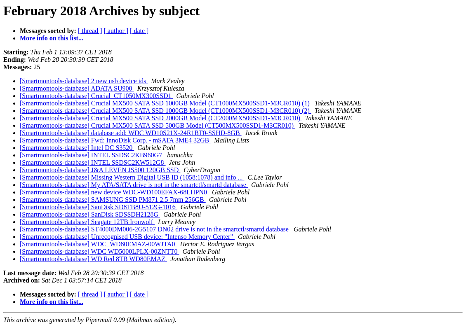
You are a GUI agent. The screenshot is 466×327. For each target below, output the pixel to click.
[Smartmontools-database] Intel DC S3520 (77, 147)
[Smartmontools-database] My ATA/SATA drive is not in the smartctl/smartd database (134, 184)
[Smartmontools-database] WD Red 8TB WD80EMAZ (93, 258)
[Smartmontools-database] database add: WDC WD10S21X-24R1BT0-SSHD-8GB (131, 132)
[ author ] (116, 30)
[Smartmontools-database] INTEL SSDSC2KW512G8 (93, 162)
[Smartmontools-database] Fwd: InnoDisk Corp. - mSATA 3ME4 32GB (115, 140)
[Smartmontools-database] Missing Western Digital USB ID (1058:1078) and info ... (132, 177)
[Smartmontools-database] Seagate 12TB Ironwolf (87, 221)
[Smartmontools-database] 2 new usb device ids (84, 80)
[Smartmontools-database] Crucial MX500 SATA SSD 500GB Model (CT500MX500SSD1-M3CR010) (157, 125)
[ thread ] (90, 30)
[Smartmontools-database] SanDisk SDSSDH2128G (90, 214)
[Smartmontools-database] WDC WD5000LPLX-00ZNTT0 (99, 251)
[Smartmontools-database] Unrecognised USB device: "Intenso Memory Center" (127, 236)
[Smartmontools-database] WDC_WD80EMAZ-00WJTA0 (98, 244)
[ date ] (139, 30)
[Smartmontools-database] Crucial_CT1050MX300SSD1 (96, 95)
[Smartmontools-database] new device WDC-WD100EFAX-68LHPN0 (114, 192)
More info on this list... (51, 38)
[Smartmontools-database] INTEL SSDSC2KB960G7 (92, 155)
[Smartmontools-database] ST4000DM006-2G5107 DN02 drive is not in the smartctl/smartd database (155, 229)
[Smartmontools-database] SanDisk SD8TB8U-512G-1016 (98, 206)
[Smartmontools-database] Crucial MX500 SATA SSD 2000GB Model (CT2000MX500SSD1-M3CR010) (161, 117)
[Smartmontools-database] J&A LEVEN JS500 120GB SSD (100, 169)
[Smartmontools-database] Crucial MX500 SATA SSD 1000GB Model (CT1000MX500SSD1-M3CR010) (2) (165, 110)
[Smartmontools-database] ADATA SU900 (77, 88)
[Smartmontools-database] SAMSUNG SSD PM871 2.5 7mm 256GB (113, 199)
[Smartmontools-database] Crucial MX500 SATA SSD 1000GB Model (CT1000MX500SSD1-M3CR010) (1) (165, 103)
